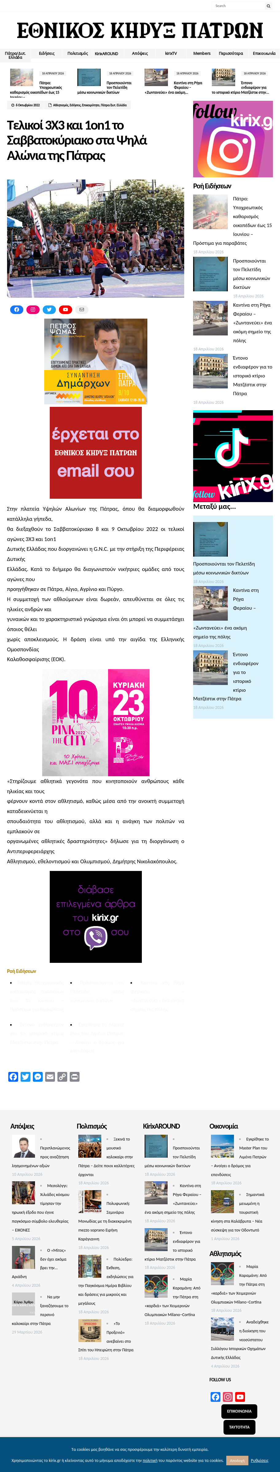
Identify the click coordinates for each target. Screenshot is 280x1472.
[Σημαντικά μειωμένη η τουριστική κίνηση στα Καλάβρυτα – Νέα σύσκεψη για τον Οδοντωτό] (222, 1203)
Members (202, 53)
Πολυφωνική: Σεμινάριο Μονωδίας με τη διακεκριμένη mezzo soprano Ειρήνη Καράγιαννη (104, 1221)
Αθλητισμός (60, 105)
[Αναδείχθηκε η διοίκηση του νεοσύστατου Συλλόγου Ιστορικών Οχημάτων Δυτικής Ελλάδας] (222, 1331)
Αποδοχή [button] (237, 1460)
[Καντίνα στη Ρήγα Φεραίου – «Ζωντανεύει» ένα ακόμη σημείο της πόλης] (210, 320)
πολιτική (150, 1460)
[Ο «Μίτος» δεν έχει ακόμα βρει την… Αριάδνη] (23, 1259)
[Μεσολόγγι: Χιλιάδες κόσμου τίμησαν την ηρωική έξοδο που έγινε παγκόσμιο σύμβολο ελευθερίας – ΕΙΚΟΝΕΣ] (23, 1194)
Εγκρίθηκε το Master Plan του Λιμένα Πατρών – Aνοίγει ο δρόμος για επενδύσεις (240, 1157)
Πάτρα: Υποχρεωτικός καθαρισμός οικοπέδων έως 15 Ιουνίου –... (36, 90)
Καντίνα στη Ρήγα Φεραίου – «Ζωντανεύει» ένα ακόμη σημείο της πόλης (252, 323)
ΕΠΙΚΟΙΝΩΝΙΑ (239, 1411)
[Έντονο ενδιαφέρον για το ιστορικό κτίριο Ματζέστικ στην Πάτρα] (210, 373)
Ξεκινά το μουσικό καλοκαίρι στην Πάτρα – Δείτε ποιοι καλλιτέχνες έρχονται (106, 1157)
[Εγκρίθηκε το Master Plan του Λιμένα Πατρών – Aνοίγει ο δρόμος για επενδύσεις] (222, 1148)
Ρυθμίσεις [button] (259, 1460)
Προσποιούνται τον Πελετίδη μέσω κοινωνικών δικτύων (97, 991)
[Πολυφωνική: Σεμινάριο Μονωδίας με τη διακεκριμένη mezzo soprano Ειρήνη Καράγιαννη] (89, 1203)
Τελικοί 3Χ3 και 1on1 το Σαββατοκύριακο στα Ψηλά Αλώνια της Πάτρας (76, 140)
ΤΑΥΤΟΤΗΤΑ (239, 1427)
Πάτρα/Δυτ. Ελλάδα (15, 55)
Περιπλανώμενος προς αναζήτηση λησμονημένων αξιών (41, 1156)
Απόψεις (139, 53)
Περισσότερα (231, 53)
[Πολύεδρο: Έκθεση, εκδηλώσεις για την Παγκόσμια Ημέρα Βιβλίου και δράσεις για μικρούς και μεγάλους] (89, 1268)
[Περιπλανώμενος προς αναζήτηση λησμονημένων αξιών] (23, 1148)
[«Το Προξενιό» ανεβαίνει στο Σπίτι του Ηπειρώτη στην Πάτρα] (89, 1332)
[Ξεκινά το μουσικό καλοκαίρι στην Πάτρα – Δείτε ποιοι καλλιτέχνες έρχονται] (89, 1148)
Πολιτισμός (78, 53)
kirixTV (171, 53)
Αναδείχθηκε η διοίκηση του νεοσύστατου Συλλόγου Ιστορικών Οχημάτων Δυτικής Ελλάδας (240, 1339)
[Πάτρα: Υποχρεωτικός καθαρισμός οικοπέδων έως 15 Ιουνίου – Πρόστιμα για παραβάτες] (210, 213)
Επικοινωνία (264, 53)
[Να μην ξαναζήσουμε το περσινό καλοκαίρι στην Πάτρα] (23, 1305)
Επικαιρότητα (90, 105)
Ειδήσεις (46, 53)
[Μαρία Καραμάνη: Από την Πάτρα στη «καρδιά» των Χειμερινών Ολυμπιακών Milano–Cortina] (156, 1288)
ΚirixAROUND (106, 53)
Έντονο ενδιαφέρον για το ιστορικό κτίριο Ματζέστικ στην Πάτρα (37, 1033)
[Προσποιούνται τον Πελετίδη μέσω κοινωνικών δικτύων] (210, 275)
